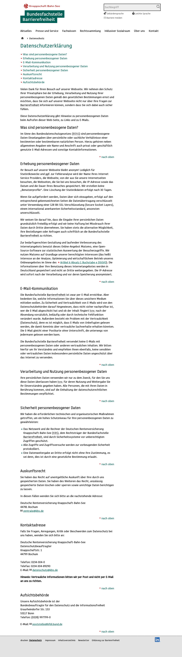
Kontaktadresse (32, 78)
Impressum (50, 640)
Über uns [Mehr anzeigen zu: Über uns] (139, 30)
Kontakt (154, 30)
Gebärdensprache (115, 13)
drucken (24, 640)
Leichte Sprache (142, 13)
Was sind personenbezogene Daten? (45, 54)
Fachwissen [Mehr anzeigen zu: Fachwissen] (69, 30)
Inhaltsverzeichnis (66, 640)
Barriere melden (114, 17)
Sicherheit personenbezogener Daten (45, 70)
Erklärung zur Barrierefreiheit (106, 640)
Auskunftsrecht (32, 74)
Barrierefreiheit (29, 104)
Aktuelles (26, 30)
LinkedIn (158, 639)
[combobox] (129, 7)
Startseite (23, 38)
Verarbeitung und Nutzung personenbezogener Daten (55, 66)
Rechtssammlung (90, 30)
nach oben (108, 156)
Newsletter (83, 640)
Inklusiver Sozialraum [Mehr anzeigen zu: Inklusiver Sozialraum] (117, 30)
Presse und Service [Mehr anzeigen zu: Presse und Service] (47, 30)
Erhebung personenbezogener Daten (45, 58)
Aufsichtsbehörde (34, 82)
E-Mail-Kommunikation (37, 62)
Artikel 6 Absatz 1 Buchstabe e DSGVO (83, 262)
